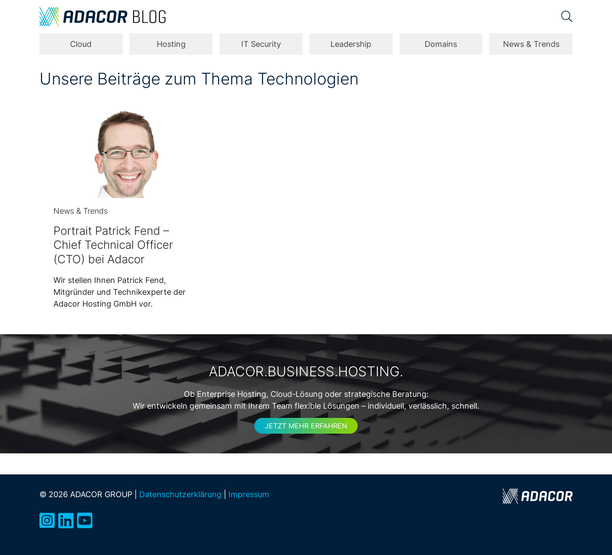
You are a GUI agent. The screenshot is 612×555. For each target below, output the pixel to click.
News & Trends (531, 44)
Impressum (249, 494)
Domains (441, 44)
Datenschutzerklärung (180, 494)
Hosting (171, 44)
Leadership (351, 44)
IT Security (261, 44)
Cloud (80, 44)
